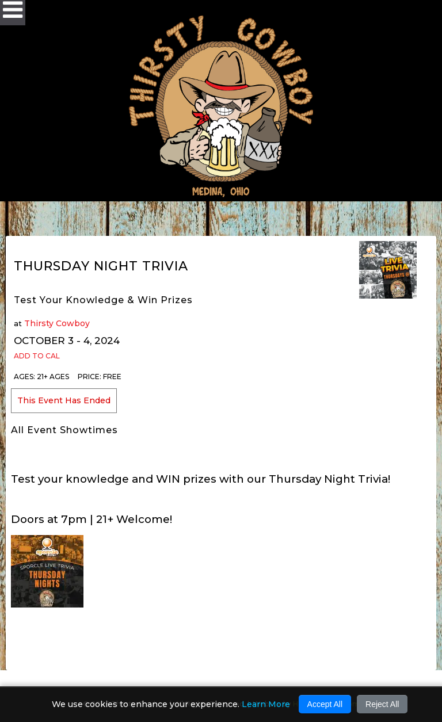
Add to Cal (37, 356)
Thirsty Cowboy (57, 323)
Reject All (382, 704)
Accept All (324, 704)
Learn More (266, 704)
